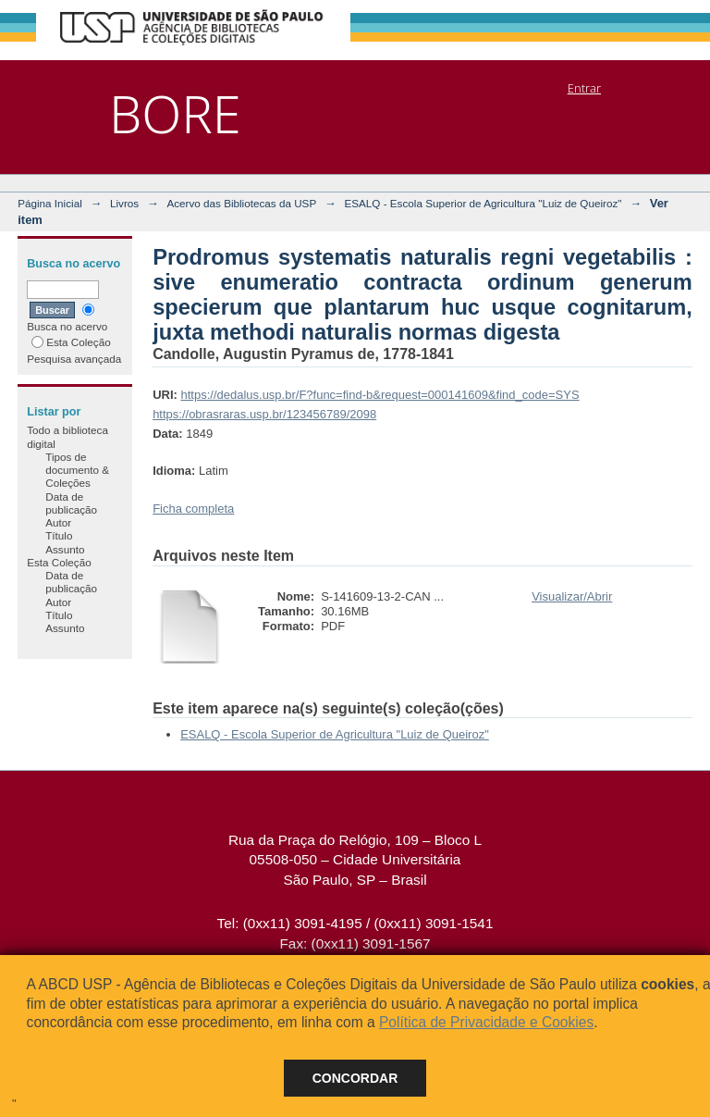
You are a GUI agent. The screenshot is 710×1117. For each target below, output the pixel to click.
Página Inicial (50, 203)
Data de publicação (71, 502)
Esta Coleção (71, 342)
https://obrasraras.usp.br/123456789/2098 (264, 414)
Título (58, 535)
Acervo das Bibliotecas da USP (241, 203)
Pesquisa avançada (74, 359)
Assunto (64, 549)
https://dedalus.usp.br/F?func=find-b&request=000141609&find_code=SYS (379, 395)
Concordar (355, 1078)
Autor (58, 522)
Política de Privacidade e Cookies (486, 1022)
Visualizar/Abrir (572, 596)
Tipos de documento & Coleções (77, 470)
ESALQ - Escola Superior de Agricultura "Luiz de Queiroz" (482, 203)
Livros (124, 203)
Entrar (584, 88)
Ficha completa (193, 508)
